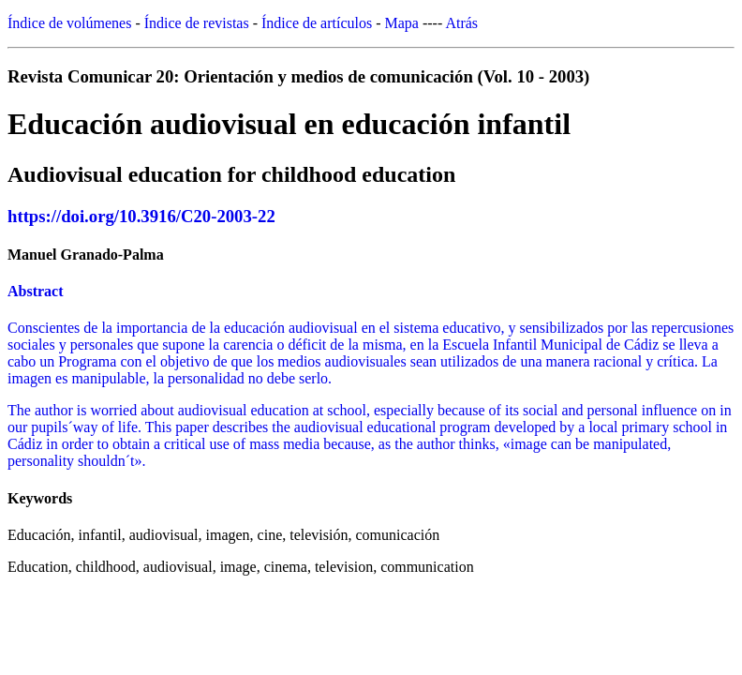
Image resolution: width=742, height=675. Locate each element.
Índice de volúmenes (69, 23)
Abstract (35, 291)
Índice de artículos (316, 23)
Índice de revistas (196, 23)
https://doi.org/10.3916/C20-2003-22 (141, 216)
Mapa (402, 23)
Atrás (461, 23)
